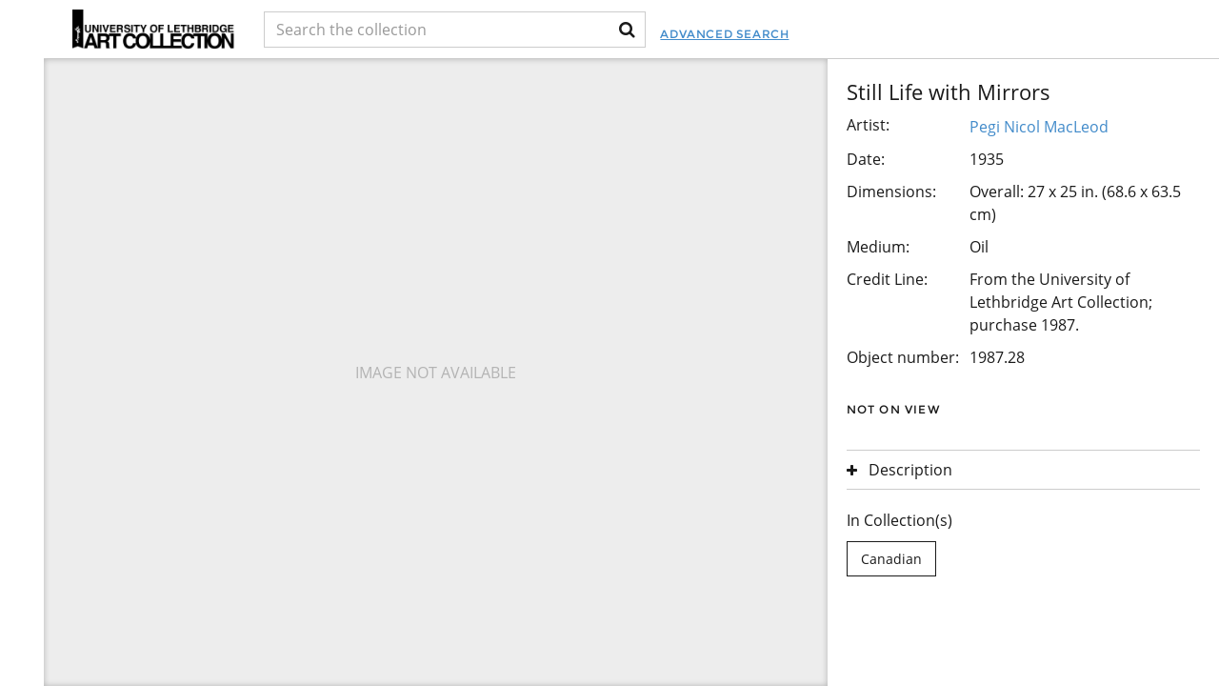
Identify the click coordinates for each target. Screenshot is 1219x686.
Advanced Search (724, 34)
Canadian (891, 559)
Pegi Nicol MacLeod (1039, 126)
